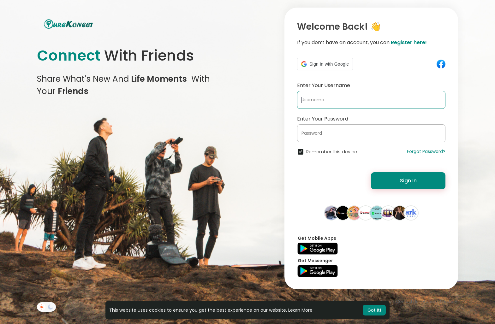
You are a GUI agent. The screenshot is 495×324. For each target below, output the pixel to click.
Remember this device (331, 152)
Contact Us (407, 301)
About (429, 301)
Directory (447, 301)
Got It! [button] (374, 310)
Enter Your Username (323, 85)
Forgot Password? (426, 151)
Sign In (408, 180)
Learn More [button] (300, 310)
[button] (325, 64)
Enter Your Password (322, 118)
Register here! (409, 42)
